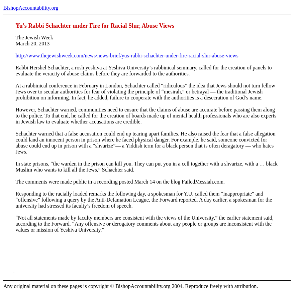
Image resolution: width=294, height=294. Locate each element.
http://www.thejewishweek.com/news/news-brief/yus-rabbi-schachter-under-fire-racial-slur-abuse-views (127, 55)
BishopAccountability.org (30, 8)
